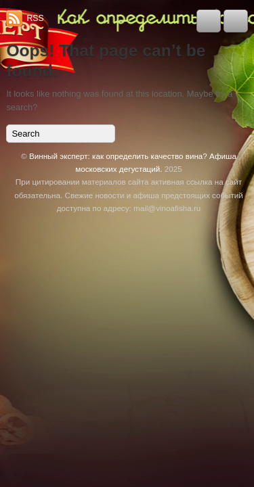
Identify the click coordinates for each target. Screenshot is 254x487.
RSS (34, 18)
